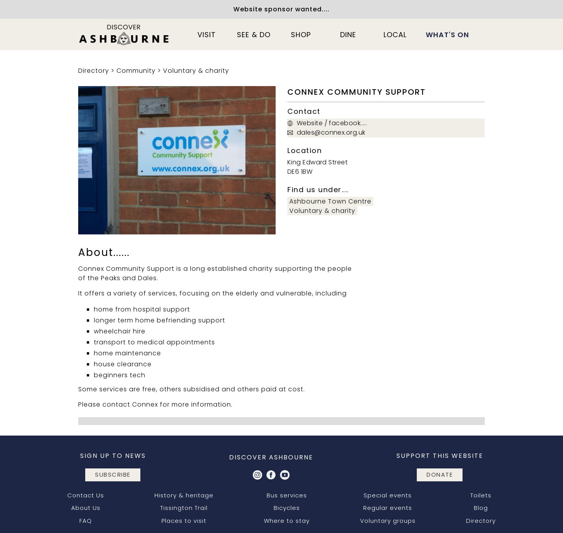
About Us (85, 508)
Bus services (287, 495)
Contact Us (85, 495)
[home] (124, 34)
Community (136, 70)
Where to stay (287, 521)
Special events (388, 495)
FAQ (85, 521)
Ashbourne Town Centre (330, 201)
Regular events (387, 508)
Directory (93, 70)
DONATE (440, 474)
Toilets (480, 495)
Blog (481, 508)
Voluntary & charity (196, 70)
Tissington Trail (184, 508)
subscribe (113, 474)
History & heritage (183, 495)
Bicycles (287, 508)
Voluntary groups (388, 521)
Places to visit (183, 521)
